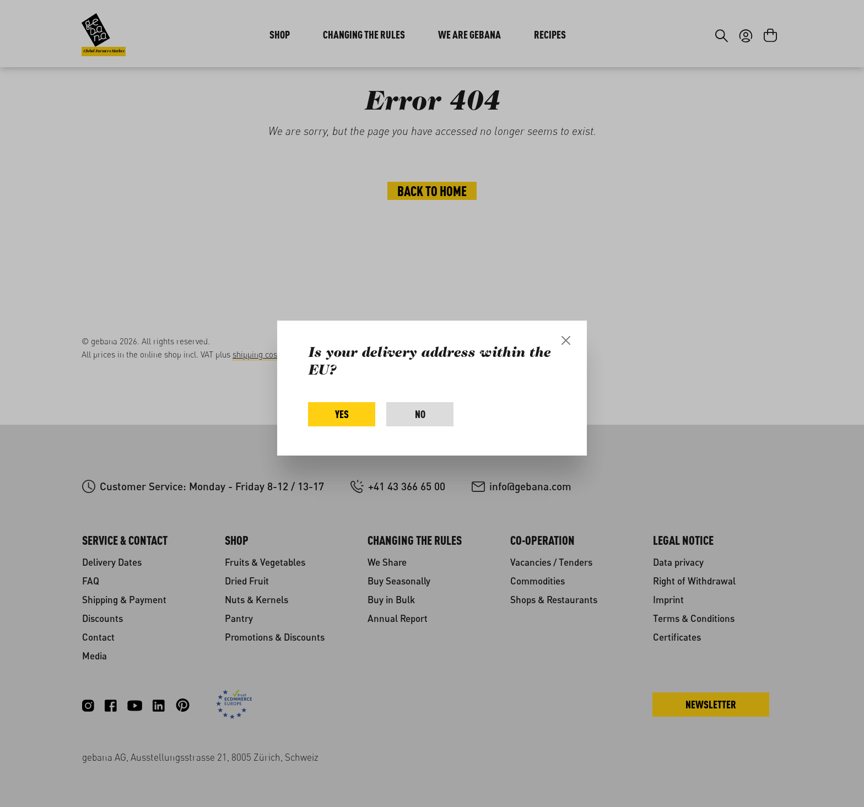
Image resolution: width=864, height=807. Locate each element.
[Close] (566, 340)
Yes (342, 414)
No (420, 414)
